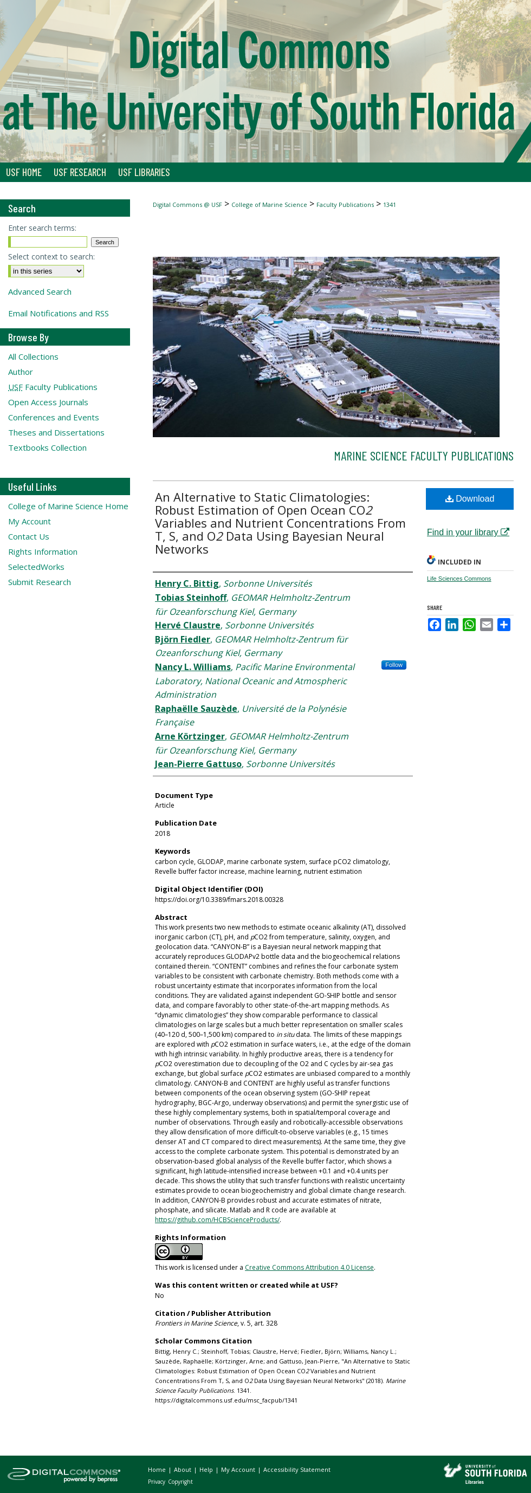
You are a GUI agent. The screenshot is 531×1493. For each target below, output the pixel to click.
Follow (394, 664)
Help (207, 1469)
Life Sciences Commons (459, 578)
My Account (29, 521)
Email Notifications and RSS (58, 313)
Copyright (180, 1481)
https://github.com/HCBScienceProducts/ (217, 1219)
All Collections (33, 356)
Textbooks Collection (47, 447)
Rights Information (42, 551)
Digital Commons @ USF (187, 204)
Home (157, 1469)
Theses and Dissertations (56, 432)
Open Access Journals (48, 402)
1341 (389, 204)
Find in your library (468, 532)
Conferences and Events (53, 417)
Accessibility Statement (297, 1469)
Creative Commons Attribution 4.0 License (309, 1267)
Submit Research (39, 581)
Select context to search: (51, 256)
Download (470, 498)
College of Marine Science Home (68, 506)
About (183, 1469)
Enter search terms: (42, 228)
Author (20, 371)
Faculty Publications (345, 204)
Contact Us (28, 536)
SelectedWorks (36, 566)
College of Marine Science (269, 204)
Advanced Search (40, 291)
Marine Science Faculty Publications (424, 455)
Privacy (157, 1481)
